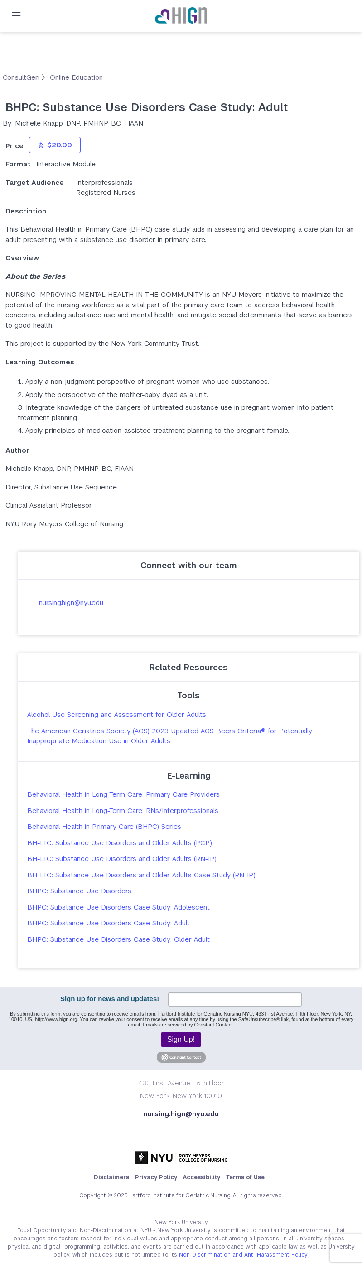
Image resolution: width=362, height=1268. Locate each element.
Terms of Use (245, 1177)
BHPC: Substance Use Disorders (79, 890)
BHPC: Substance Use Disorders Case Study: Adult (108, 923)
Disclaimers (111, 1177)
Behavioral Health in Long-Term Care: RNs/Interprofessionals (122, 810)
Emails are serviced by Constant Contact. (188, 1024)
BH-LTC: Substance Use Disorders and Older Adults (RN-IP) (122, 858)
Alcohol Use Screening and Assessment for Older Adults (116, 714)
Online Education (76, 77)
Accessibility (201, 1177)
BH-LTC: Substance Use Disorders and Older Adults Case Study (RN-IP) (141, 875)
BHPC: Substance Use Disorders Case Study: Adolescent (118, 907)
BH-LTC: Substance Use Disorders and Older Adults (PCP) (119, 842)
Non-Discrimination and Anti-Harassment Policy (243, 1254)
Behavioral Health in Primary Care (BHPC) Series (104, 826)
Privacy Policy (156, 1177)
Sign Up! (181, 1039)
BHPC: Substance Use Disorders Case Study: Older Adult (118, 939)
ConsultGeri (22, 77)
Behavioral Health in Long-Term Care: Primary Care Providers (123, 794)
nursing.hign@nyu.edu (71, 602)
